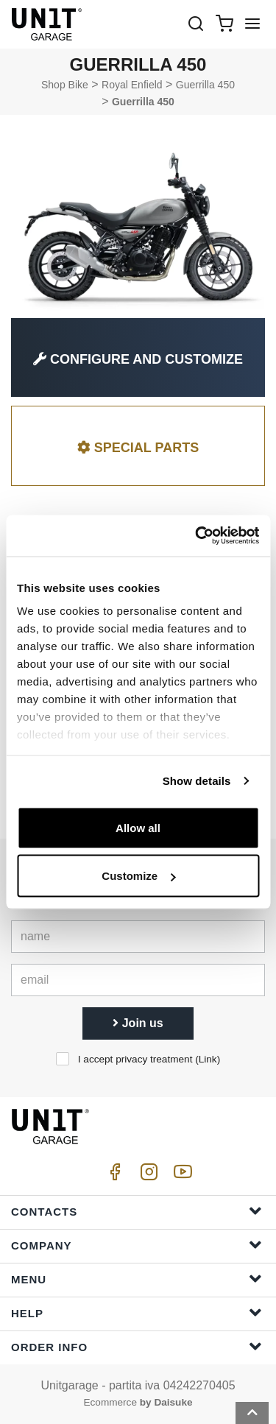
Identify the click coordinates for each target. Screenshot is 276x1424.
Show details (197, 781)
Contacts (136, 1211)
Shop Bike (64, 85)
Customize (138, 876)
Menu (136, 1278)
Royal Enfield (132, 85)
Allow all (138, 827)
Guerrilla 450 (205, 85)
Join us (138, 1023)
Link (208, 1059)
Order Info (136, 1346)
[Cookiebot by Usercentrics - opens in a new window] (196, 536)
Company (136, 1245)
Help (136, 1312)
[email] (138, 980)
